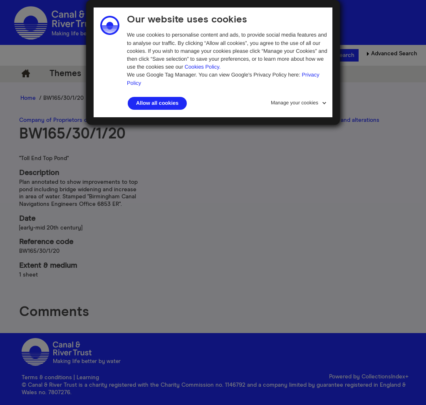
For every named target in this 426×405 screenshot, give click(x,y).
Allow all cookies (157, 103)
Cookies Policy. (203, 67)
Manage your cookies (294, 103)
